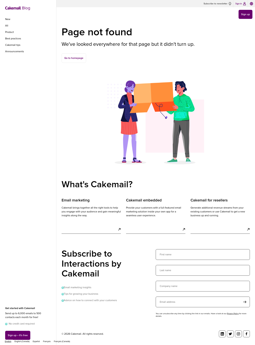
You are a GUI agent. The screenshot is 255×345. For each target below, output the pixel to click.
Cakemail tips (12, 45)
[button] (217, 3)
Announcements (14, 51)
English (8, 341)
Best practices (13, 38)
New (7, 19)
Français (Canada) (62, 341)
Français (47, 341)
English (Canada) (22, 341)
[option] (22, 341)
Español (36, 341)
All (6, 25)
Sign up (18, 335)
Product (9, 32)
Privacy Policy (233, 314)
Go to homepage (73, 58)
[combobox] (8, 341)
